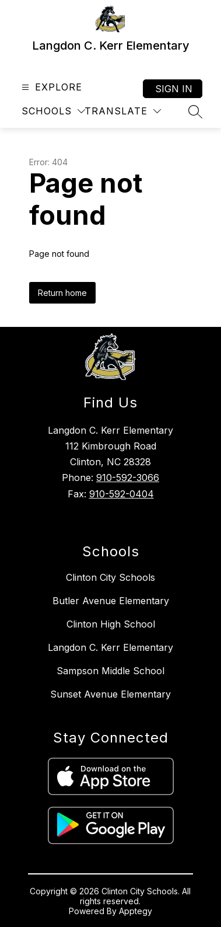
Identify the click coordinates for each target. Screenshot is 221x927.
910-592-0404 (121, 494)
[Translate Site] (123, 111)
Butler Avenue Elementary (110, 601)
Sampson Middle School (110, 671)
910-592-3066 (127, 477)
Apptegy (135, 911)
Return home (62, 293)
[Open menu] (50, 87)
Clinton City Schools (110, 577)
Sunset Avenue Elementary (110, 694)
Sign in (173, 89)
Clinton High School (110, 624)
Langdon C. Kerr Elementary (110, 647)
